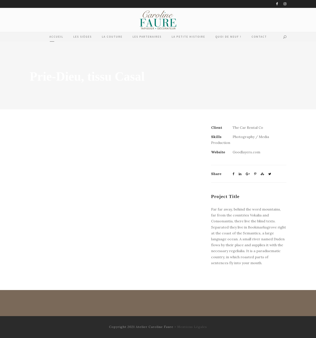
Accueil (56, 37)
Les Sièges (82, 37)
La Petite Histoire (188, 37)
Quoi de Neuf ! (228, 37)
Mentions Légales (192, 327)
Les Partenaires (147, 37)
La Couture (112, 37)
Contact (259, 37)
